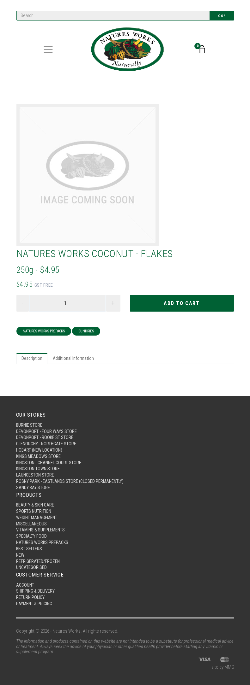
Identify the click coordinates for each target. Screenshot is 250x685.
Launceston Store (35, 471)
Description (32, 359)
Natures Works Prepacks (44, 332)
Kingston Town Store (38, 465)
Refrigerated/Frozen (38, 560)
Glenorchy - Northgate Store (47, 439)
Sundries (86, 332)
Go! (221, 16)
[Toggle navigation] (48, 49)
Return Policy (31, 597)
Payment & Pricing (35, 603)
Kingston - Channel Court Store (50, 458)
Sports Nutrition (34, 508)
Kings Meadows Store (39, 452)
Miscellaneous (32, 521)
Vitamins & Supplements (41, 527)
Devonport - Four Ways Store (46, 426)
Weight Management (37, 515)
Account (25, 584)
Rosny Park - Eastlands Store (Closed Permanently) (71, 478)
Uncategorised (32, 566)
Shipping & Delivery (36, 591)
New (20, 553)
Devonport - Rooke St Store (45, 432)
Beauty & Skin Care (36, 502)
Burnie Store (29, 419)
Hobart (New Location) (40, 445)
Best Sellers (29, 547)
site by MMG (222, 667)
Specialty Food (31, 534)
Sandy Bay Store (33, 484)
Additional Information (74, 359)
